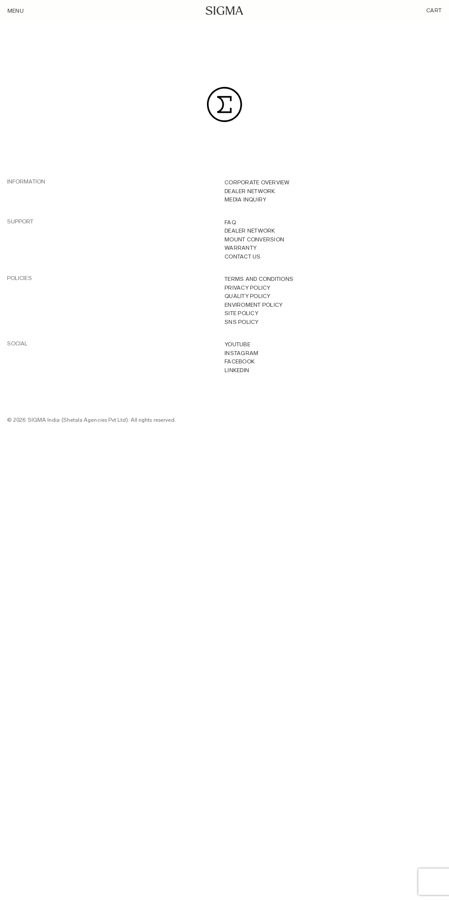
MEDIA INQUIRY (245, 199)
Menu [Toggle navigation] (15, 10)
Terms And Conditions (258, 279)
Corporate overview (257, 182)
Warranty (240, 247)
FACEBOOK (239, 361)
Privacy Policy (247, 287)
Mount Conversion (254, 239)
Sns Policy (241, 322)
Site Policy (241, 313)
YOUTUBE (237, 344)
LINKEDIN (236, 370)
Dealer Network (249, 191)
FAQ (230, 222)
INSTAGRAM (241, 353)
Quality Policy (247, 296)
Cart (434, 10)
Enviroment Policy (253, 305)
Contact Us (242, 256)
